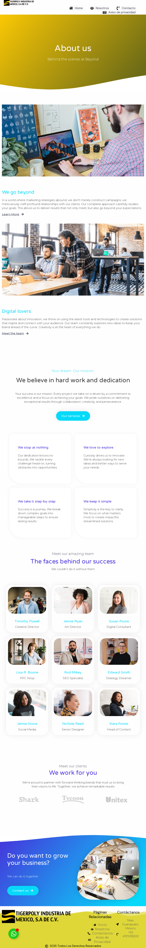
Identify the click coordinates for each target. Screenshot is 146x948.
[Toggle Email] (13, 933)
